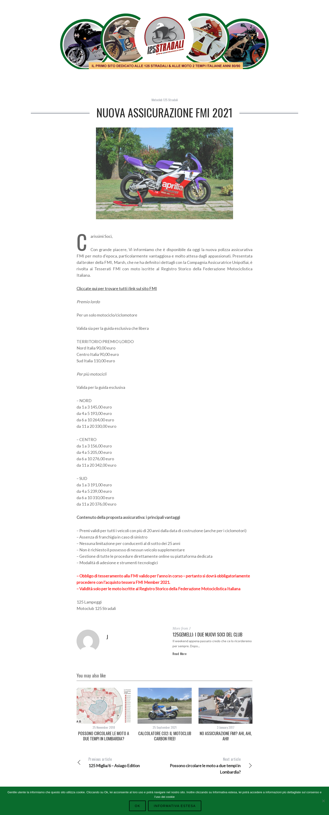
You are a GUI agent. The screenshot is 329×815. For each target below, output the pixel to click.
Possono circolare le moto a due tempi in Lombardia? (103, 736)
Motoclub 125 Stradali (164, 99)
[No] (323, 800)
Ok (138, 806)
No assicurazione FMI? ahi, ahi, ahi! (226, 736)
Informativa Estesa (174, 806)
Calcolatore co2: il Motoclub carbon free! (164, 736)
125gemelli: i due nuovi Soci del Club (207, 634)
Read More (179, 653)
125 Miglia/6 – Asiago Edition (120, 762)
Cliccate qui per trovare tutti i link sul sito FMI (117, 288)
